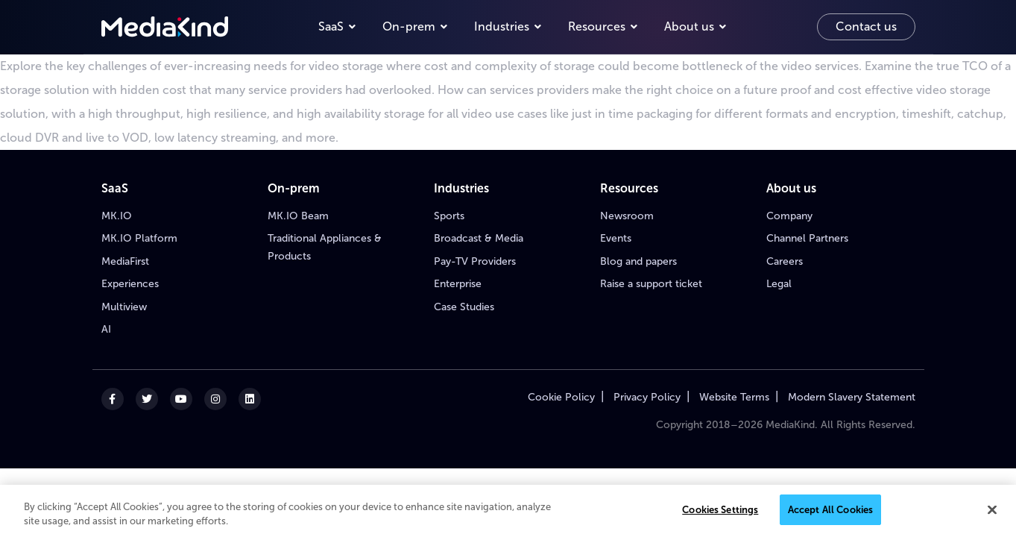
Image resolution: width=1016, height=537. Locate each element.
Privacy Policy (647, 397)
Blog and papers (638, 261)
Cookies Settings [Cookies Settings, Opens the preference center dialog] (720, 514)
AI (106, 329)
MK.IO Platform (139, 238)
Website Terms (734, 397)
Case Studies (464, 307)
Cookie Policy (561, 397)
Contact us (866, 26)
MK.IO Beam (298, 216)
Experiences (130, 283)
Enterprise (458, 283)
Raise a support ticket (651, 283)
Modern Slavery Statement (851, 397)
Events (615, 238)
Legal (779, 283)
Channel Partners (807, 238)
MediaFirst (125, 261)
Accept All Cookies (830, 514)
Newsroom (627, 216)
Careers (784, 261)
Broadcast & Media (478, 238)
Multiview (124, 307)
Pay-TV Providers (475, 261)
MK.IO (116, 216)
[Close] (992, 513)
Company (789, 216)
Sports (449, 216)
